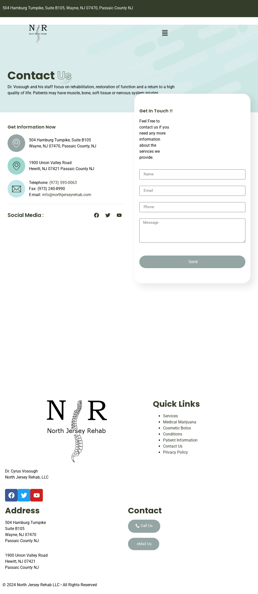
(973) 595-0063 (63, 182)
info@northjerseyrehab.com (66, 194)
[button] (165, 33)
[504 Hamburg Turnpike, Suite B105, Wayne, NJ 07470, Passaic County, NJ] (129, 339)
